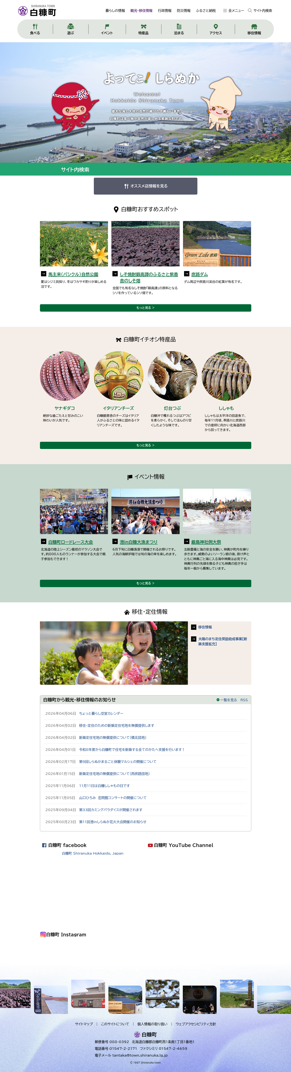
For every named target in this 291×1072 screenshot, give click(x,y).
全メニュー (236, 10)
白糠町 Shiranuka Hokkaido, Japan (92, 853)
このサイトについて (115, 1024)
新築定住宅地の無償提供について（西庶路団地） (114, 773)
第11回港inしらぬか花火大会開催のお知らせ (112, 822)
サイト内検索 (262, 10)
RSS (244, 700)
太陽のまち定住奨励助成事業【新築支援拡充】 (222, 641)
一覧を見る (226, 700)
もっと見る (143, 307)
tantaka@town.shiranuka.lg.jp (140, 1055)
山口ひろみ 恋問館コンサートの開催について (113, 797)
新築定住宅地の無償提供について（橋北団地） (113, 737)
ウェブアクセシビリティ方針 (196, 1024)
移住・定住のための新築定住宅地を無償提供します (116, 725)
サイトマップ (84, 1024)
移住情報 (205, 627)
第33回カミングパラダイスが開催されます (110, 810)
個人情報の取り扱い (152, 1024)
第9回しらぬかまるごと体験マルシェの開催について (118, 761)
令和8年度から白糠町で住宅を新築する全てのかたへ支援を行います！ (132, 749)
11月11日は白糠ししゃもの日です (104, 785)
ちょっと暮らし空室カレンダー (101, 713)
